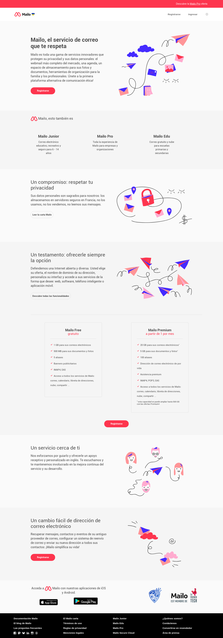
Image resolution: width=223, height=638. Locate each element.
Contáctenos (170, 623)
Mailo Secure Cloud (123, 633)
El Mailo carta (70, 618)
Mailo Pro (118, 628)
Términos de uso (72, 623)
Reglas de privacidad (75, 628)
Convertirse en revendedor (177, 628)
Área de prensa (171, 633)
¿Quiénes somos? (173, 618)
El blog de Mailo (22, 623)
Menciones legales (73, 633)
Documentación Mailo (26, 618)
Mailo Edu (118, 623)
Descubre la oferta (191, 3)
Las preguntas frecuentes (28, 628)
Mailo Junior (120, 618)
